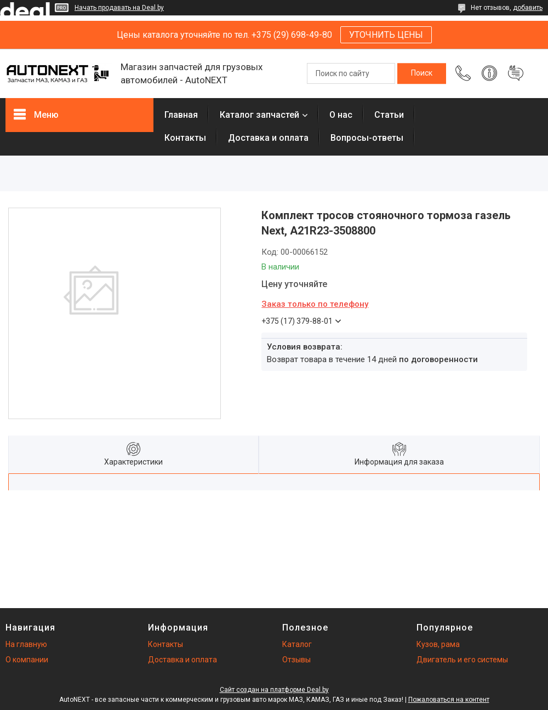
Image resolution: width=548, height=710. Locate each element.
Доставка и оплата (268, 138)
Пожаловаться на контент (448, 699)
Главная (181, 115)
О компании (26, 659)
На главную (26, 644)
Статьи (389, 115)
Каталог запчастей (259, 115)
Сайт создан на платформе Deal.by (274, 690)
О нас (340, 115)
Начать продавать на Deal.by (119, 8)
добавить (528, 8)
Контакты (185, 138)
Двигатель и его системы (462, 659)
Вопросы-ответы (366, 138)
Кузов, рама (438, 644)
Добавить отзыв (515, 73)
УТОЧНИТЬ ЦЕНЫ (386, 35)
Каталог (297, 644)
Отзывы (296, 659)
